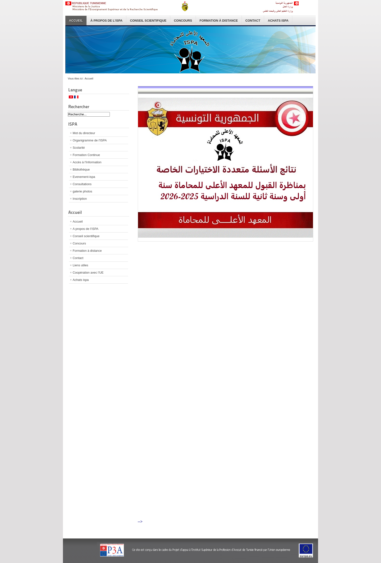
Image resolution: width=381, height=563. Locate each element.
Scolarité (79, 147)
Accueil (76, 20)
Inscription (80, 198)
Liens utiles (80, 265)
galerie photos (82, 191)
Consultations (82, 184)
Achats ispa (278, 20)
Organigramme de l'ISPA (90, 140)
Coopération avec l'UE (88, 272)
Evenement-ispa (84, 177)
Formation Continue (86, 155)
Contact (252, 20)
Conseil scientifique (148, 20)
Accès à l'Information (87, 162)
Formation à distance (218, 20)
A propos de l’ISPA (85, 229)
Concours (183, 20)
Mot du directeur (84, 133)
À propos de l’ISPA (106, 20)
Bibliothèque (81, 169)
